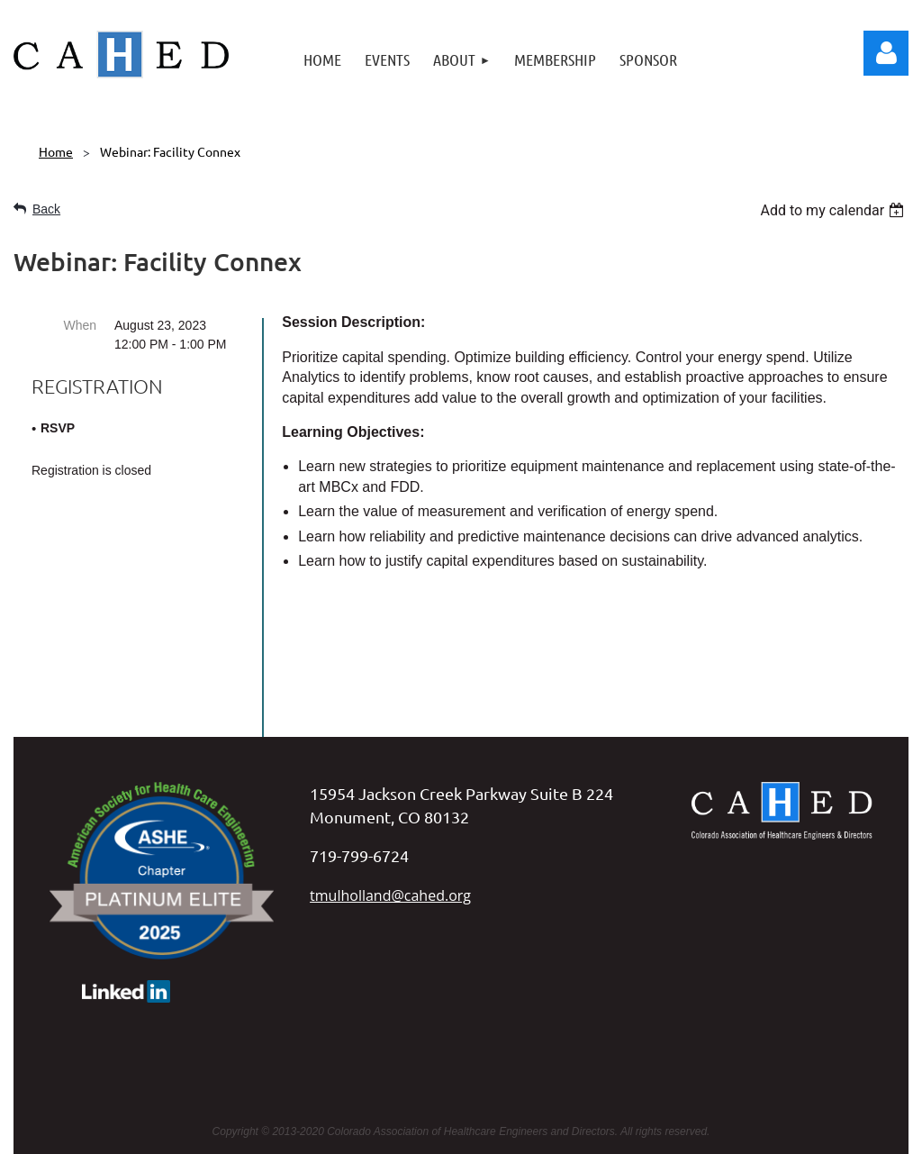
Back (46, 209)
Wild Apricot (726, 1131)
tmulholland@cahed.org (390, 784)
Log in (885, 53)
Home (56, 151)
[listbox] (834, 210)
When (79, 325)
